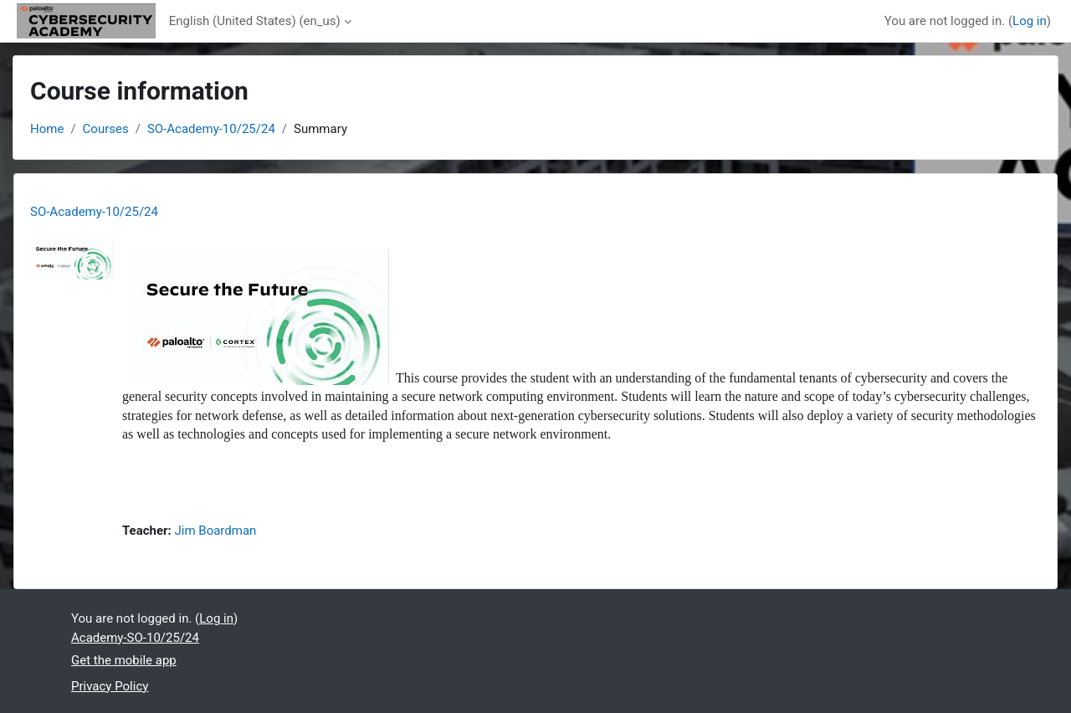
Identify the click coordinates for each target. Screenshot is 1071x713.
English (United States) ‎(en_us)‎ (255, 20)
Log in (1029, 20)
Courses (106, 128)
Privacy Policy (109, 686)
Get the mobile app (124, 660)
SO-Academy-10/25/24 (211, 128)
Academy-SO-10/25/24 (135, 637)
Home (47, 128)
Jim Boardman (216, 530)
